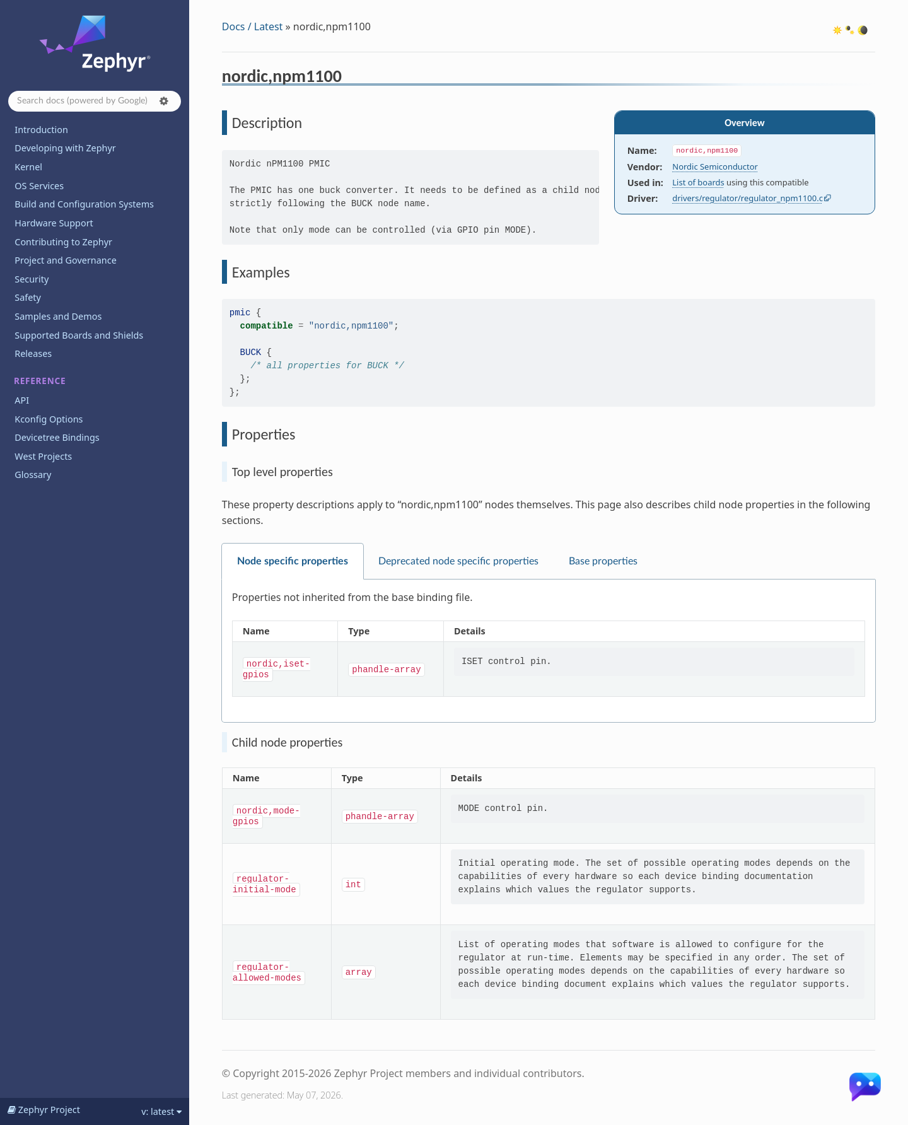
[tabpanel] (548, 651)
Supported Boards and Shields (79, 335)
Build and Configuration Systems (84, 204)
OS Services (39, 186)
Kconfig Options (49, 419)
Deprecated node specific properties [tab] (458, 561)
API (22, 400)
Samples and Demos (58, 316)
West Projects (43, 456)
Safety (28, 297)
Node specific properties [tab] (292, 561)
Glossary (33, 475)
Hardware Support (54, 223)
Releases (33, 353)
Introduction (41, 130)
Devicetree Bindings (57, 437)
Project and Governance (65, 260)
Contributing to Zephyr (63, 242)
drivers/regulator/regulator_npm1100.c (747, 198)
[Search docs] (94, 101)
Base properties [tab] (603, 561)
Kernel (28, 167)
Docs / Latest (252, 26)
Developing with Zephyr (65, 148)
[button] (164, 101)
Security (32, 279)
